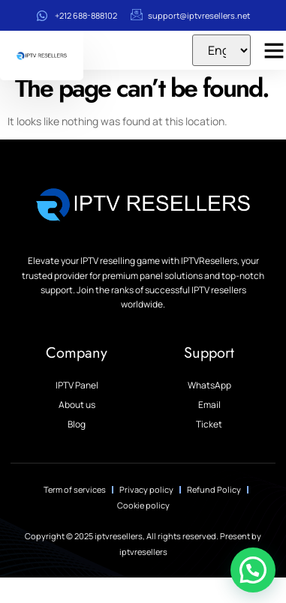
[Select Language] (221, 50)
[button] (252, 570)
